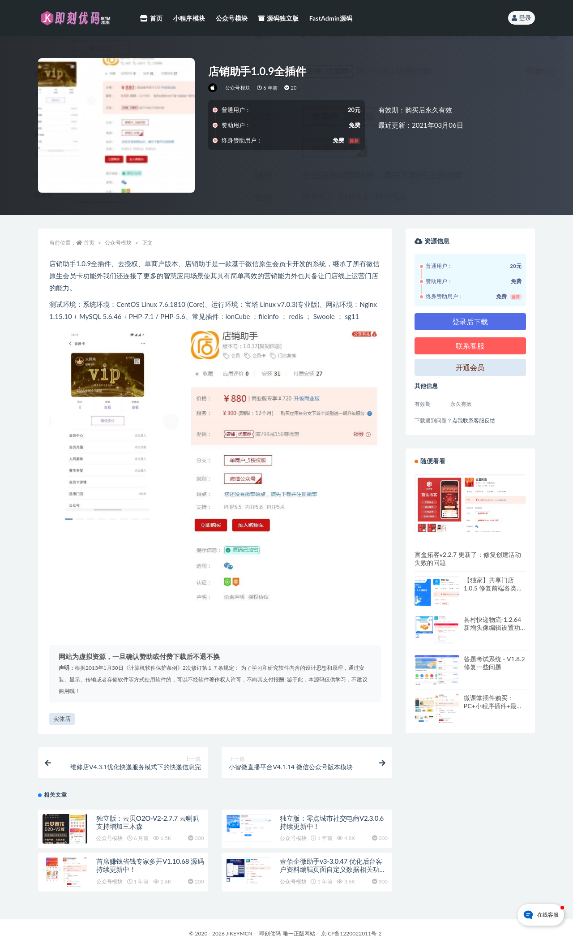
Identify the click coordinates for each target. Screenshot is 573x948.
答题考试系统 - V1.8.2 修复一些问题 (494, 663)
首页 (89, 242)
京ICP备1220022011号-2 (351, 933)
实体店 (62, 718)
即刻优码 (270, 933)
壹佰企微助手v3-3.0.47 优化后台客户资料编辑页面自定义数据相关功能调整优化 (333, 869)
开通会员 (470, 367)
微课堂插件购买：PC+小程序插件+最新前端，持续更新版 (493, 706)
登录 (521, 18)
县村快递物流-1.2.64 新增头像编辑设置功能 (492, 627)
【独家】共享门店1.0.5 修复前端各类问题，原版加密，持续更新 (493, 592)
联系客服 (470, 345)
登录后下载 (470, 321)
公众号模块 (237, 87)
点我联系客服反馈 (473, 420)
